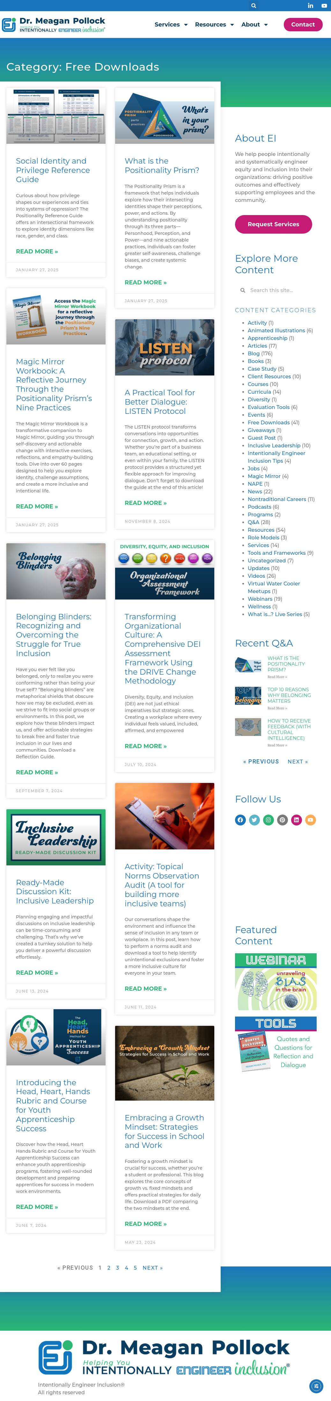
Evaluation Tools (269, 407)
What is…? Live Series (275, 614)
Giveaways (261, 430)
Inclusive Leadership (274, 446)
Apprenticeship (268, 338)
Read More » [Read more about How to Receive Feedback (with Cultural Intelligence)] (277, 745)
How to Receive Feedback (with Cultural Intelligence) (289, 729)
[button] (254, 6)
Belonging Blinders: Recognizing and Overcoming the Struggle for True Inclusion (54, 635)
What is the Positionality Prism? (162, 165)
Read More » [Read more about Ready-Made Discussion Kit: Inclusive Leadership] (37, 972)
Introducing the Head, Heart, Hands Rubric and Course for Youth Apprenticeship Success (53, 1106)
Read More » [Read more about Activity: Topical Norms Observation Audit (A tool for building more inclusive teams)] (146, 989)
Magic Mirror (264, 476)
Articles (257, 346)
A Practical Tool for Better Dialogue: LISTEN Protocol (160, 402)
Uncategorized (267, 561)
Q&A (253, 522)
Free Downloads (269, 423)
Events (256, 415)
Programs (260, 515)
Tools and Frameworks (277, 553)
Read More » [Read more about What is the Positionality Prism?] (146, 282)
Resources (215, 25)
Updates (258, 568)
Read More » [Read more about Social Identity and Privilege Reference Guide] (37, 251)
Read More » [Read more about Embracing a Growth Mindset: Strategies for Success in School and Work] (146, 1224)
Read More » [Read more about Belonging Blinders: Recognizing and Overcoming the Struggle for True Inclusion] (37, 772)
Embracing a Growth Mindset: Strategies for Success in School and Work (164, 1131)
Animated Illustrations (276, 331)
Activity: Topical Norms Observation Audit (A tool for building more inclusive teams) (162, 885)
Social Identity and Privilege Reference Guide (53, 170)
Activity (257, 323)
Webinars (260, 599)
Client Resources (269, 377)
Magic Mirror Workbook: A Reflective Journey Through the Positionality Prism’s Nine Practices (54, 384)
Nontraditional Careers (277, 499)
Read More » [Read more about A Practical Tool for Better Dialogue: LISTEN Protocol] (146, 503)
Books (256, 361)
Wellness (259, 607)
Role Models (263, 538)
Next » (153, 1268)
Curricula (259, 392)
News (255, 492)
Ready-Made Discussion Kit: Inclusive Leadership (55, 892)
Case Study (262, 369)
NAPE (255, 484)
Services (171, 25)
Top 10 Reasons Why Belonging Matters (289, 695)
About (255, 25)
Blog (254, 354)
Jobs (254, 469)
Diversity (259, 400)
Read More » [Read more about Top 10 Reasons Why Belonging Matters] (277, 708)
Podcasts (259, 507)
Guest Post (262, 438)
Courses (258, 384)
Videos (256, 576)
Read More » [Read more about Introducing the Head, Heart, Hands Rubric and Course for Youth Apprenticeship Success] (37, 1207)
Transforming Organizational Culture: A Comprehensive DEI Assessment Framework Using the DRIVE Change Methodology (163, 649)
